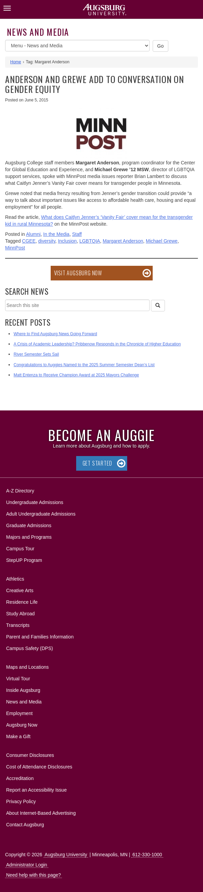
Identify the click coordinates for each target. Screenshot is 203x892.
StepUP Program (24, 560)
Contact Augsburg (25, 824)
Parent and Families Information (39, 636)
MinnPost (15, 247)
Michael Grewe (161, 241)
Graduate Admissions (28, 525)
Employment (19, 713)
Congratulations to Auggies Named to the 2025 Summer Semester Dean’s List (84, 364)
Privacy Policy (21, 801)
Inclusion (67, 241)
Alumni (33, 234)
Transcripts (18, 625)
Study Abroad (20, 613)
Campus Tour (20, 548)
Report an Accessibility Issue (36, 790)
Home (15, 62)
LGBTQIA (89, 241)
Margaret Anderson (123, 241)
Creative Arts (19, 590)
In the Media (56, 234)
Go (160, 46)
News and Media (38, 32)
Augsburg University (66, 854)
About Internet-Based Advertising (41, 813)
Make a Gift (18, 736)
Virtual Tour (18, 678)
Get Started (97, 463)
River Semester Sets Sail (36, 354)
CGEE (29, 241)
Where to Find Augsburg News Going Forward (55, 333)
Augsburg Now (21, 725)
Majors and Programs (29, 536)
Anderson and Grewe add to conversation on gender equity (94, 84)
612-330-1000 (147, 854)
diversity (46, 241)
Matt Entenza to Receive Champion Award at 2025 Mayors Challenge (76, 375)
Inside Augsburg (23, 690)
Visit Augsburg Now (78, 273)
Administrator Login (26, 864)
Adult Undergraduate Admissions (40, 514)
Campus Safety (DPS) (29, 648)
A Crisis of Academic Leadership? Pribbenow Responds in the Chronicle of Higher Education (97, 344)
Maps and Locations (27, 667)
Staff (77, 234)
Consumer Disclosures (30, 755)
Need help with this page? (33, 875)
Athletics (15, 579)
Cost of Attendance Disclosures (39, 766)
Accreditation (20, 778)
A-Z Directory (20, 490)
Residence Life (22, 602)
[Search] (158, 305)
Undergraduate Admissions (34, 502)
